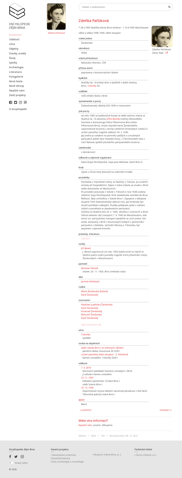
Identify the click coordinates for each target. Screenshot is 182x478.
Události (14, 39)
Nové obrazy (16, 85)
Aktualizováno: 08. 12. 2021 (123, 435)
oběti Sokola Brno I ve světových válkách (102, 347)
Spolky (13, 62)
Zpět (93, 435)
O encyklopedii (18, 109)
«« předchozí (85, 410)
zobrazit (85, 238)
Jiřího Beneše (113, 118)
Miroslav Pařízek (89, 268)
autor (82, 399)
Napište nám (17, 90)
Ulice (12, 44)
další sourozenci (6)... (92, 324)
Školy (12, 58)
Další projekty (17, 95)
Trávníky (91, 85)
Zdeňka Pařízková (56, 33)
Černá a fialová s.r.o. (145, 454)
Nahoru (82, 435)
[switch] (11, 463)
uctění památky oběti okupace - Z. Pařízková (104, 354)
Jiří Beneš (86, 248)
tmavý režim (21, 462)
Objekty (13, 48)
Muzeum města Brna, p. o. (107, 454)
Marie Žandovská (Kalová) (94, 291)
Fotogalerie (16, 76)
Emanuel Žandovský (91, 311)
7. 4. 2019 (86, 367)
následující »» (166, 410)
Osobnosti (15, 34)
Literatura (15, 72)
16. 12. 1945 (87, 387)
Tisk (103, 435)
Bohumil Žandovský (91, 314)
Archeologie (16, 67)
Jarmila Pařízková (90, 281)
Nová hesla (15, 81)
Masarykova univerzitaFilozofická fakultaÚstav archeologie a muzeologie (67, 458)
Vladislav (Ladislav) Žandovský (96, 304)
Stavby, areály (17, 53)
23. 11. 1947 (87, 377)
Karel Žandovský (89, 294)
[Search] (126, 7)
